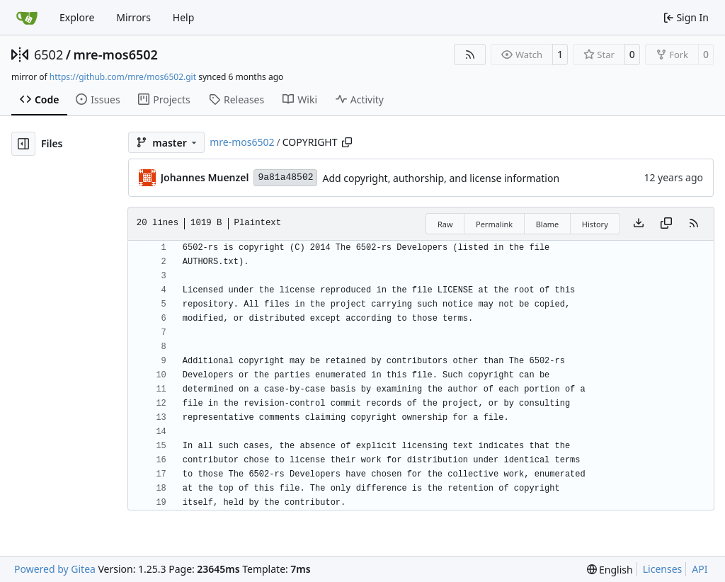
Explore (76, 17)
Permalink (494, 224)
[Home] (27, 17)
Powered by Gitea (55, 569)
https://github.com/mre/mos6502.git (123, 77)
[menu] (610, 569)
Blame (547, 224)
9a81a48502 (285, 177)
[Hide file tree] (23, 144)
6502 (48, 54)
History (595, 224)
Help (184, 17)
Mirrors (133, 17)
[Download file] (638, 224)
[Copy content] (666, 224)
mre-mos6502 (115, 54)
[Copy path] (347, 142)
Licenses (663, 569)
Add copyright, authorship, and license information (440, 178)
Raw (445, 224)
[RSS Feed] (470, 54)
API (699, 569)
